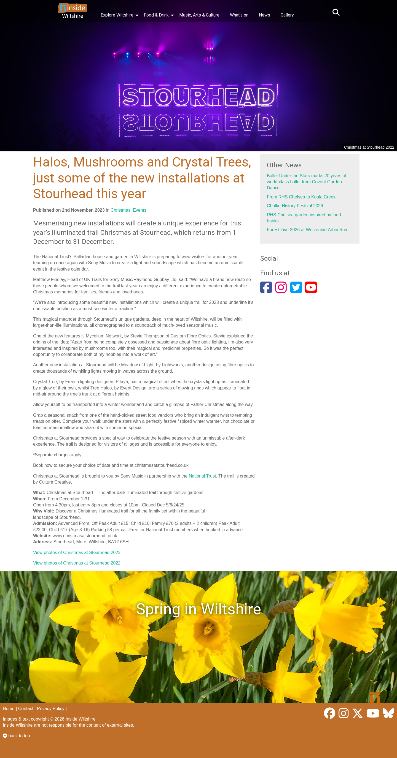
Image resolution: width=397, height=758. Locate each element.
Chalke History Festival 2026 (295, 205)
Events (139, 210)
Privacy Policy (51, 708)
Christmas (120, 210)
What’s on (239, 15)
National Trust (202, 476)
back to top (16, 736)
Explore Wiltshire (117, 15)
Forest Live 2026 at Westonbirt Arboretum (307, 229)
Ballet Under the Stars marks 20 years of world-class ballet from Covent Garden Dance (306, 181)
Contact (25, 708)
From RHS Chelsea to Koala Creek (301, 197)
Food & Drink (156, 15)
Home (9, 708)
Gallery (287, 15)
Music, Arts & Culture (199, 15)
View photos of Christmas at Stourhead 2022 (76, 563)
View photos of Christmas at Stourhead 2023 (76, 552)
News (264, 15)
